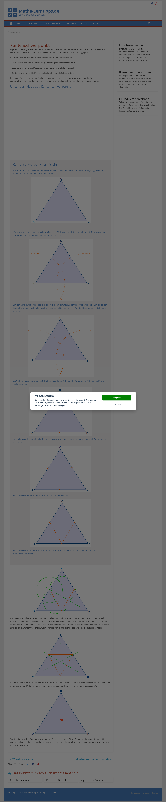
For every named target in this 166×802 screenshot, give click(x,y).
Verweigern (117, 404)
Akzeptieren (116, 398)
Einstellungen (59, 405)
